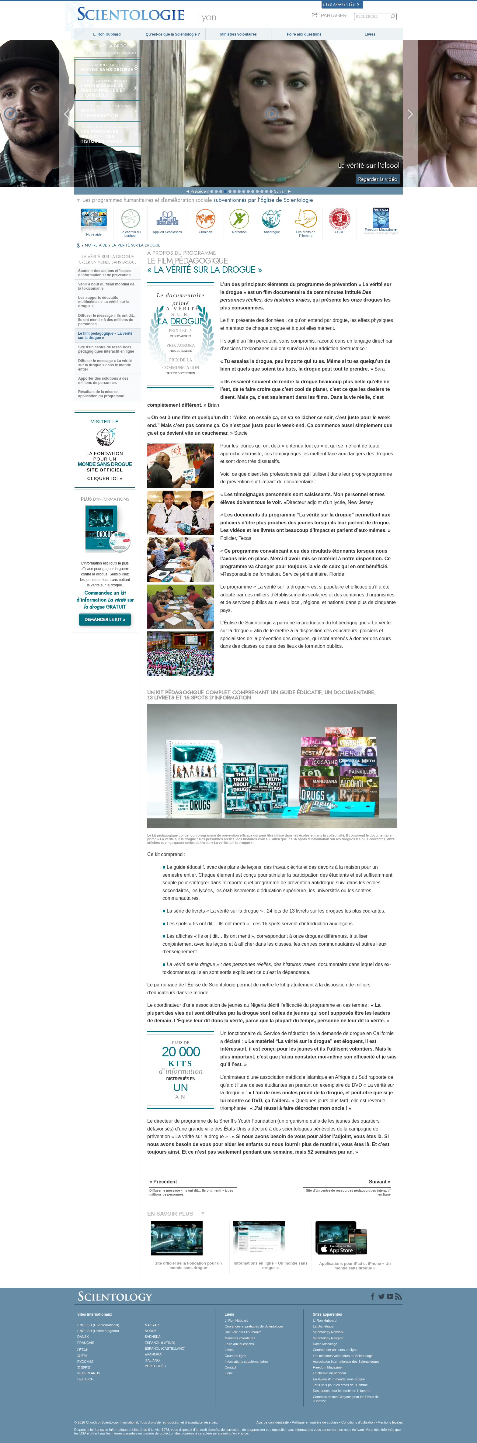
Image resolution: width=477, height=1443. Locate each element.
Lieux (228, 1373)
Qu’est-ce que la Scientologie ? (173, 34)
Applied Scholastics (167, 220)
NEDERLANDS (88, 1373)
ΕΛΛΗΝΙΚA (153, 1354)
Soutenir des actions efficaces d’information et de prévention (104, 273)
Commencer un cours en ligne (335, 1350)
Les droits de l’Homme (306, 222)
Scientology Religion (328, 1338)
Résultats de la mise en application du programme (101, 394)
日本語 (82, 1355)
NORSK (151, 1331)
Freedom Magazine (381, 231)
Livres (370, 34)
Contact (230, 1367)
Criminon (205, 220)
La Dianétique (323, 1326)
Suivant (280, 191)
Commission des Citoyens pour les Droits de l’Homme (345, 1399)
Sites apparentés (340, 4)
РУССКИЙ (85, 1361)
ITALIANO (152, 1360)
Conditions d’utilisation (357, 1422)
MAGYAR (152, 1325)
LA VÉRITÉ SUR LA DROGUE (136, 245)
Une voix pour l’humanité (243, 1332)
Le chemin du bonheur (130, 222)
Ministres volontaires (238, 34)
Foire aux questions (304, 34)
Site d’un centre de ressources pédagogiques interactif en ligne (106, 349)
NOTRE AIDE (96, 245)
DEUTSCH (85, 1379)
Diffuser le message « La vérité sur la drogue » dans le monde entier (105, 365)
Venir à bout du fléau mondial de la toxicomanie (106, 286)
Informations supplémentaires (246, 1361)
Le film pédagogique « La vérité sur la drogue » (105, 335)
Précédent (200, 191)
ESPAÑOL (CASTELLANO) (165, 1348)
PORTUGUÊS (155, 1366)
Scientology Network (328, 1332)
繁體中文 (84, 1367)
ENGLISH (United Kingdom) (98, 1331)
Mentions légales (390, 1422)
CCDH (339, 220)
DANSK (83, 1336)
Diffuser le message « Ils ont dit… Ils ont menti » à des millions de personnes (107, 319)
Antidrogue (271, 220)
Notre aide (94, 234)
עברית (83, 1349)
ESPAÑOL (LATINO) (160, 1343)
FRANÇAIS (85, 1343)
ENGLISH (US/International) (98, 1325)
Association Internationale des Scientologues (346, 1361)
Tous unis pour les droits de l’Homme (340, 1385)
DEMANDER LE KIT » (105, 619)
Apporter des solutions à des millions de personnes (103, 380)
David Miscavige (325, 1344)
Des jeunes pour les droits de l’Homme (341, 1391)
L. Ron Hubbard (107, 34)
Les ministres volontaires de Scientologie (343, 1356)
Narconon (239, 220)
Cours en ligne (235, 1356)
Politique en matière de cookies (315, 1422)
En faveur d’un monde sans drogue (339, 1379)
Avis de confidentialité (272, 1422)
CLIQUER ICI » (105, 478)
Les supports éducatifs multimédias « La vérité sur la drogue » (103, 301)
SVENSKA (153, 1336)
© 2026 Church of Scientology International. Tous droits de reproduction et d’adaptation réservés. (146, 1422)
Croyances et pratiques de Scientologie (254, 1326)
